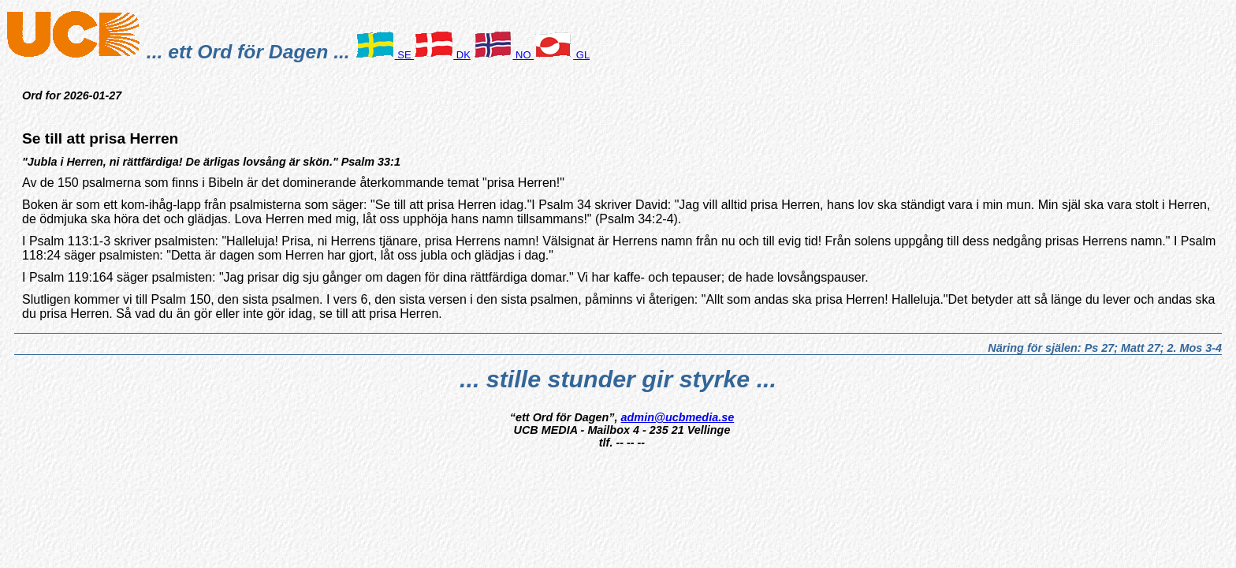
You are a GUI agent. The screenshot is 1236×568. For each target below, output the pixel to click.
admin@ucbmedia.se (678, 417)
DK (442, 55)
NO (503, 55)
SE (385, 55)
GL (562, 55)
